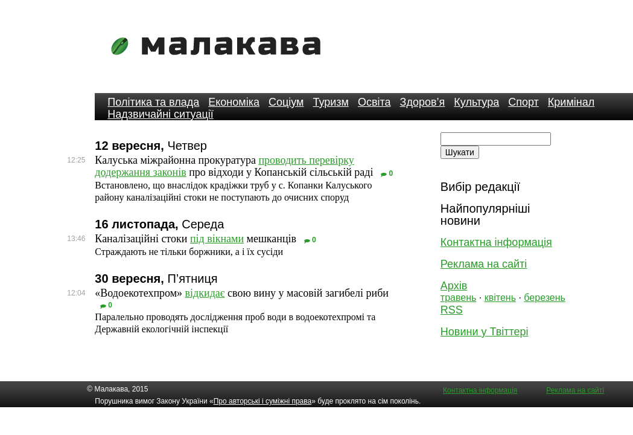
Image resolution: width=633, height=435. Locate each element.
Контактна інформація (496, 242)
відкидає (205, 293)
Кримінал (571, 102)
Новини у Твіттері (485, 332)
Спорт (523, 102)
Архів (454, 286)
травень (459, 297)
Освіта (374, 102)
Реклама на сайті (484, 264)
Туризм (330, 102)
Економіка (233, 102)
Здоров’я (422, 102)
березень (544, 297)
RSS (452, 310)
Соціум (286, 102)
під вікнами (217, 239)
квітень (500, 297)
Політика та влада (153, 102)
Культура (476, 102)
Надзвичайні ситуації (160, 114)
